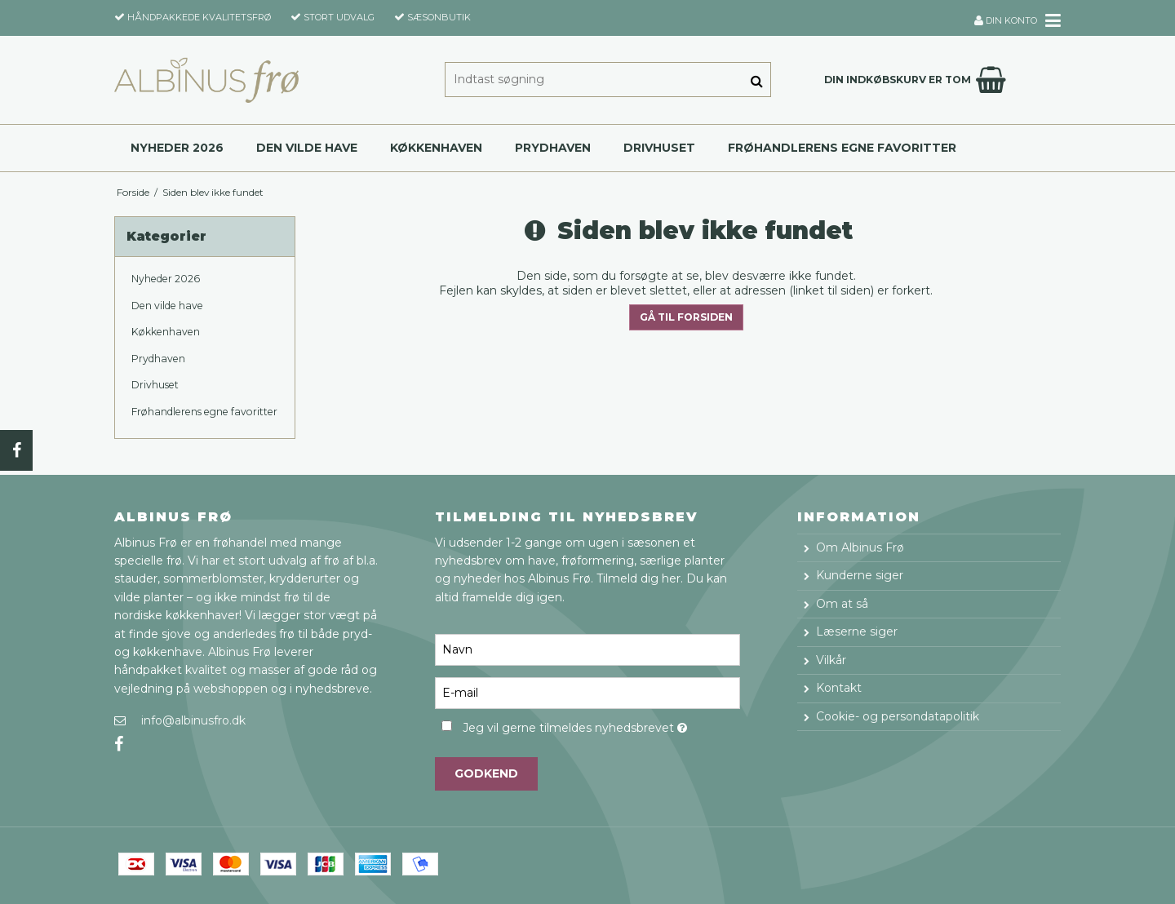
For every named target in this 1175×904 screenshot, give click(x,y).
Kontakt (839, 687)
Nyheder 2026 (177, 147)
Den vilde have (306, 147)
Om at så (842, 603)
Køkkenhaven (436, 147)
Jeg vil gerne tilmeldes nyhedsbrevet (601, 725)
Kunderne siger (859, 575)
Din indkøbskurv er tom (917, 80)
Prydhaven (553, 147)
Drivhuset (659, 147)
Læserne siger (857, 631)
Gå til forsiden (686, 317)
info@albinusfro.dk (193, 720)
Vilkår (831, 660)
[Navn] (587, 648)
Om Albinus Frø (860, 547)
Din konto (1005, 20)
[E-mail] (587, 692)
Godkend (486, 773)
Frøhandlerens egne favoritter (842, 147)
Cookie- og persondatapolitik (897, 716)
